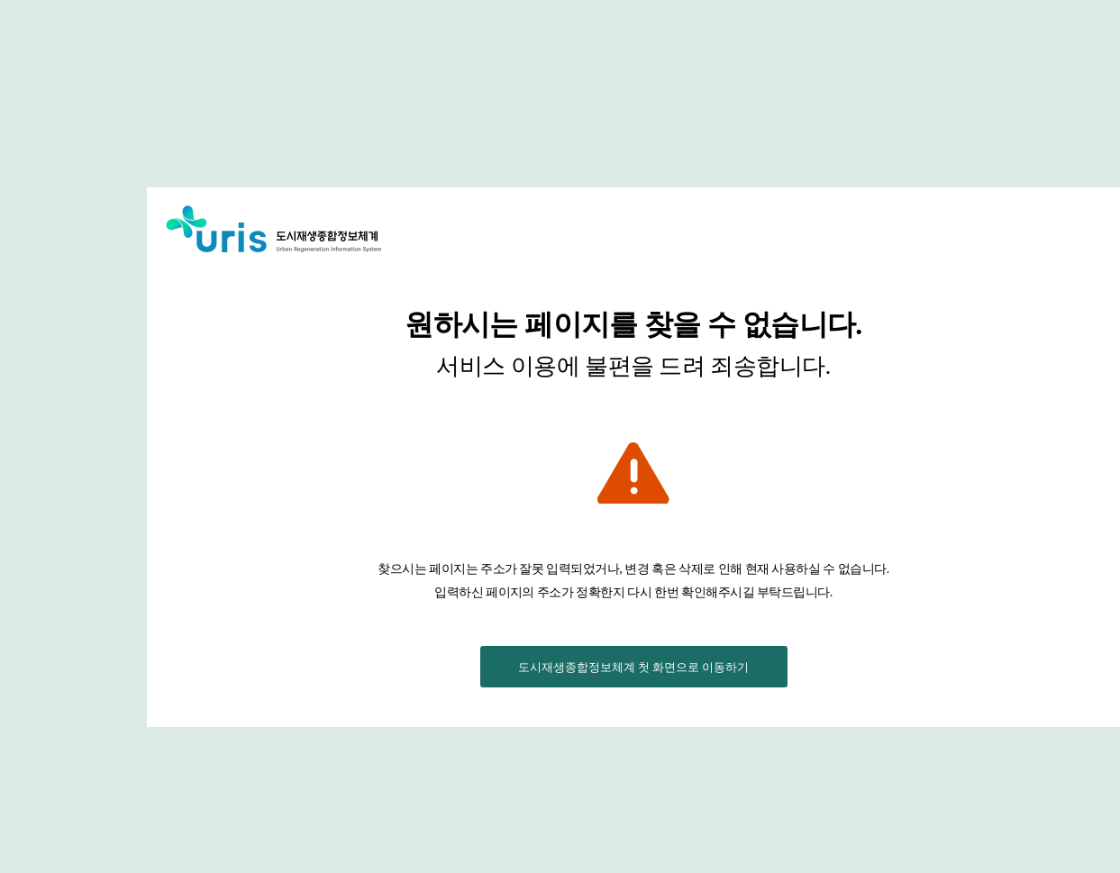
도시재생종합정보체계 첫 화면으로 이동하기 (634, 667)
